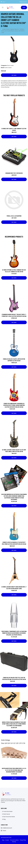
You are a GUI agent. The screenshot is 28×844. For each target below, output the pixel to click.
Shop (24, 7)
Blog (4, 819)
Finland (3, 1)
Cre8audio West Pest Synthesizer (14, 173)
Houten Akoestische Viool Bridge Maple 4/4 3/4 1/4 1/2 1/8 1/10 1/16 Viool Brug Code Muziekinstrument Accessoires (14, 770)
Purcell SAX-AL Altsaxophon (14, 216)
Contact (7, 840)
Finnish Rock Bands (7, 811)
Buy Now (14, 75)
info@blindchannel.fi (23, 1)
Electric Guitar (10, 65)
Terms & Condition (14, 840)
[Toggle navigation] (2, 7)
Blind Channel (6, 814)
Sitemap (14, 841)
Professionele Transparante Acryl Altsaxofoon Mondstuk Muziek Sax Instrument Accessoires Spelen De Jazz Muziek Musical (14, 633)
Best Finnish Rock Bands (9, 816)
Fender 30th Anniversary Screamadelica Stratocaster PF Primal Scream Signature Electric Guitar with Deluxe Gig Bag (14, 405)
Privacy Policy (23, 840)
